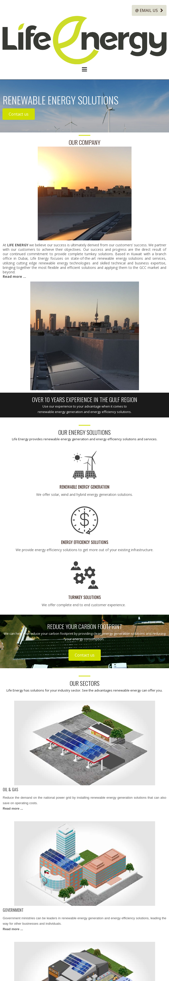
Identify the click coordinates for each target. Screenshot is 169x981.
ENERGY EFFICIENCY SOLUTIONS (84, 542)
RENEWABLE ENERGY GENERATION (84, 487)
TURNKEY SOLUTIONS (84, 597)
